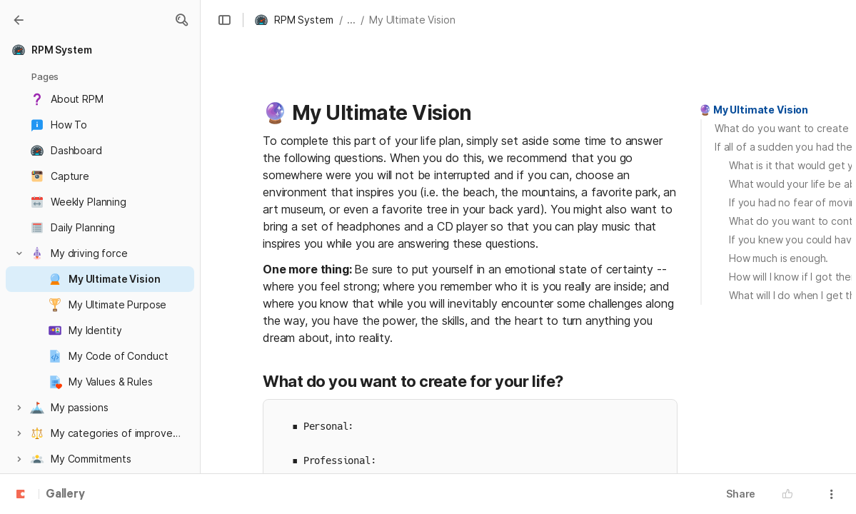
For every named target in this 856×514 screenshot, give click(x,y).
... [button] (351, 20)
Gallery (65, 494)
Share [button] (740, 494)
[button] (181, 20)
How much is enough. (778, 258)
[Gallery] (19, 20)
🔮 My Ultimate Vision (753, 110)
